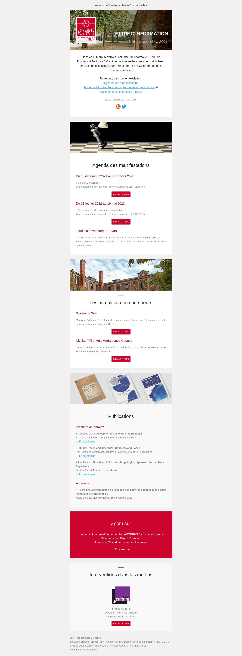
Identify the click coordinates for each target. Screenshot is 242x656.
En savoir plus (121, 194)
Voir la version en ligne (138, 5)
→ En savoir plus (85, 441)
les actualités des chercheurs (102, 87)
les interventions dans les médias (121, 91)
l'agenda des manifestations (120, 83)
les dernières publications (139, 87)
